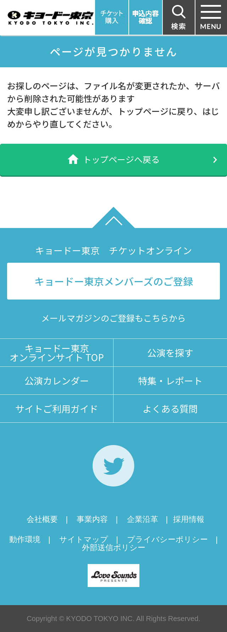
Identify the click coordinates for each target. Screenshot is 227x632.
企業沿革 (142, 519)
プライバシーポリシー (167, 539)
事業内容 (92, 519)
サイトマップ (83, 539)
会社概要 (42, 519)
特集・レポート (170, 380)
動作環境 (24, 539)
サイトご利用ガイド (56, 408)
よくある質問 (170, 408)
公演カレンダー (56, 380)
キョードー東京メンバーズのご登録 (113, 281)
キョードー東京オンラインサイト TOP (57, 352)
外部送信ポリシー (113, 547)
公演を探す (170, 352)
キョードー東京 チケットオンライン (113, 250)
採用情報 (188, 519)
